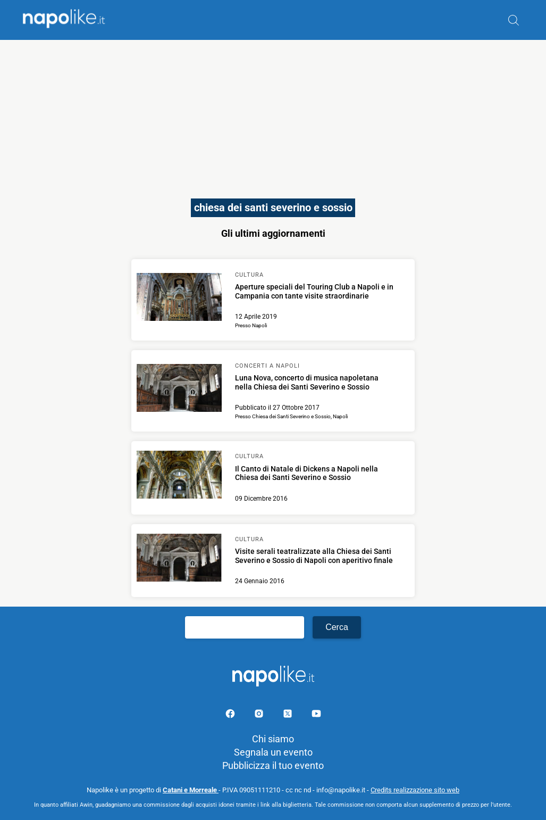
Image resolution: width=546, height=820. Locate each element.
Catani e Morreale (191, 790)
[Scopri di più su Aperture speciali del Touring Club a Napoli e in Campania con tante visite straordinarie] (179, 298)
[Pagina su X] (288, 715)
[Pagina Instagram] (260, 715)
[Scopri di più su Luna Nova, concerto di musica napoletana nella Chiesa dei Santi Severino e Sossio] (179, 389)
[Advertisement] (273, 114)
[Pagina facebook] (231, 715)
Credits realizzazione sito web (415, 790)
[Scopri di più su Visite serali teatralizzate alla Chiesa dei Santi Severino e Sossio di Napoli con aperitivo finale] (179, 559)
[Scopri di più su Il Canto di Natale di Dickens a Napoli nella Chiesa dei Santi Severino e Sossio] (179, 476)
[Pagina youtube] (316, 715)
